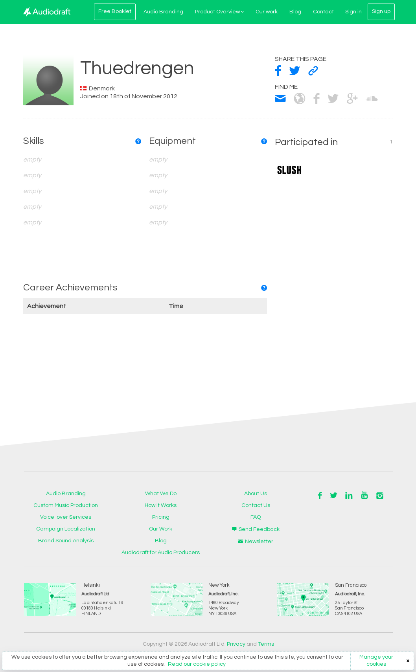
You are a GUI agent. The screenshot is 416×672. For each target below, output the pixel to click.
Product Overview (218, 12)
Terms (266, 644)
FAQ (255, 517)
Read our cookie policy (197, 664)
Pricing (160, 517)
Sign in (353, 12)
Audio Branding (162, 12)
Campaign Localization (65, 529)
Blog (294, 12)
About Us (255, 493)
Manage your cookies (376, 660)
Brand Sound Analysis (66, 540)
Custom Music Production (65, 505)
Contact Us (255, 505)
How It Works (161, 505)
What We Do (161, 493)
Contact (322, 12)
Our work (266, 12)
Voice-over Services (65, 517)
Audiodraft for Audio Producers (160, 552)
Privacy (236, 644)
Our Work (160, 529)
